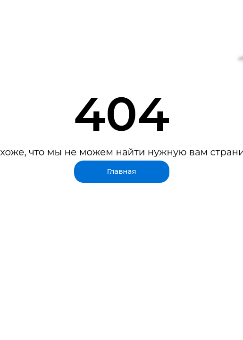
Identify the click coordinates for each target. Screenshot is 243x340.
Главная (121, 171)
